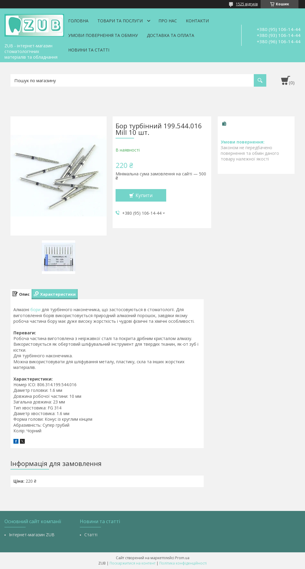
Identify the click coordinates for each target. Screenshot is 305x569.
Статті (90, 534)
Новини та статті (88, 50)
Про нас (167, 21)
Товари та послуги (120, 21)
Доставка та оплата (170, 35)
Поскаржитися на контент (132, 563)
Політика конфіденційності (183, 563)
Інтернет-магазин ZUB (32, 534)
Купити (144, 195)
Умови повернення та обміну (103, 35)
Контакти (197, 21)
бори (35, 309)
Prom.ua (182, 557)
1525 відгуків (247, 4)
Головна (78, 21)
